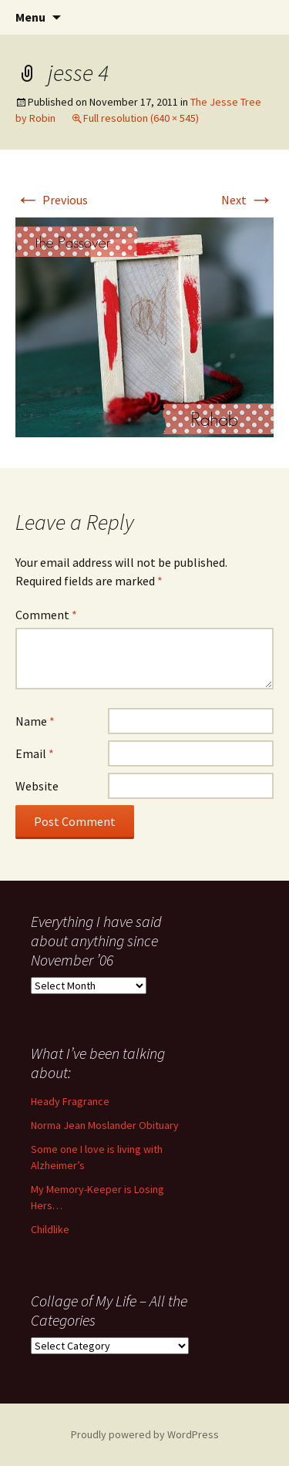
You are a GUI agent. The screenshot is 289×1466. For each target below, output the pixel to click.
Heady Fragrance (70, 1101)
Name (35, 721)
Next (247, 199)
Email (34, 753)
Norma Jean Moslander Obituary (105, 1125)
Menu (30, 17)
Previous (51, 199)
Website (37, 786)
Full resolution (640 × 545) (141, 118)
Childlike (50, 1229)
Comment (46, 614)
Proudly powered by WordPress (145, 1434)
